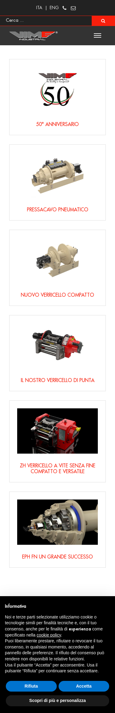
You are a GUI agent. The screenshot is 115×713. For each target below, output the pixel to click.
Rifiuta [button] (31, 686)
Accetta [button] (84, 686)
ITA (39, 8)
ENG (54, 8)
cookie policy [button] (49, 635)
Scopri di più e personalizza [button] (57, 700)
